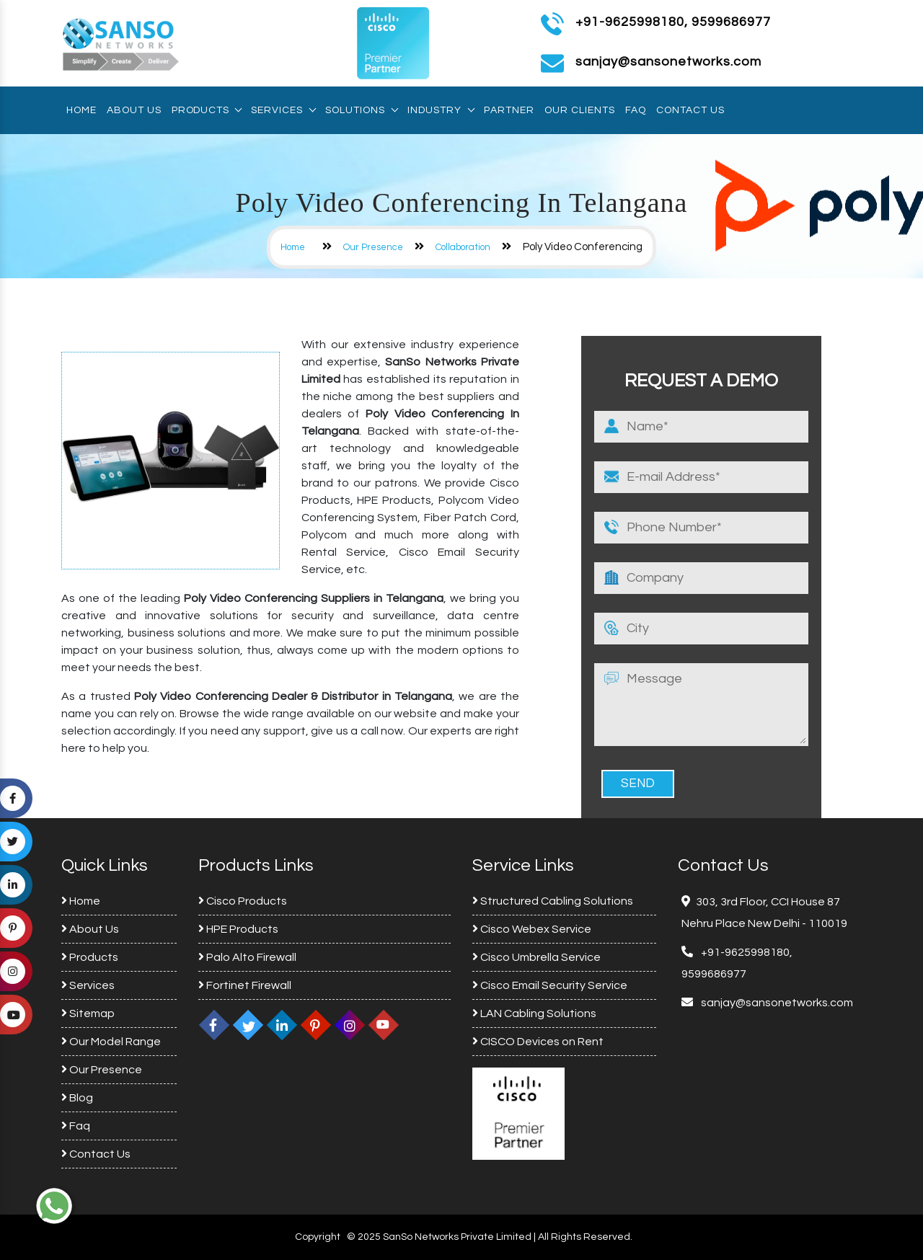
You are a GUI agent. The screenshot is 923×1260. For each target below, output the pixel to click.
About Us (134, 110)
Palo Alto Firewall (247, 957)
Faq (635, 110)
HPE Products (238, 929)
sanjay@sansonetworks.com (776, 1002)
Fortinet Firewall (244, 985)
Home (81, 110)
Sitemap (88, 1013)
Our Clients (579, 110)
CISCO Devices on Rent (538, 1041)
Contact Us (690, 110)
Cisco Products (242, 901)
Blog (77, 1098)
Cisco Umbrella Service (536, 957)
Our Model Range (111, 1041)
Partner (509, 110)
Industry (440, 110)
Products (206, 110)
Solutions (361, 110)
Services (283, 110)
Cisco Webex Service (531, 929)
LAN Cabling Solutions (534, 1013)
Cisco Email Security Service (549, 985)
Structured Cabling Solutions (552, 901)
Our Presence (373, 247)
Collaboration (463, 247)
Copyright (317, 1237)
